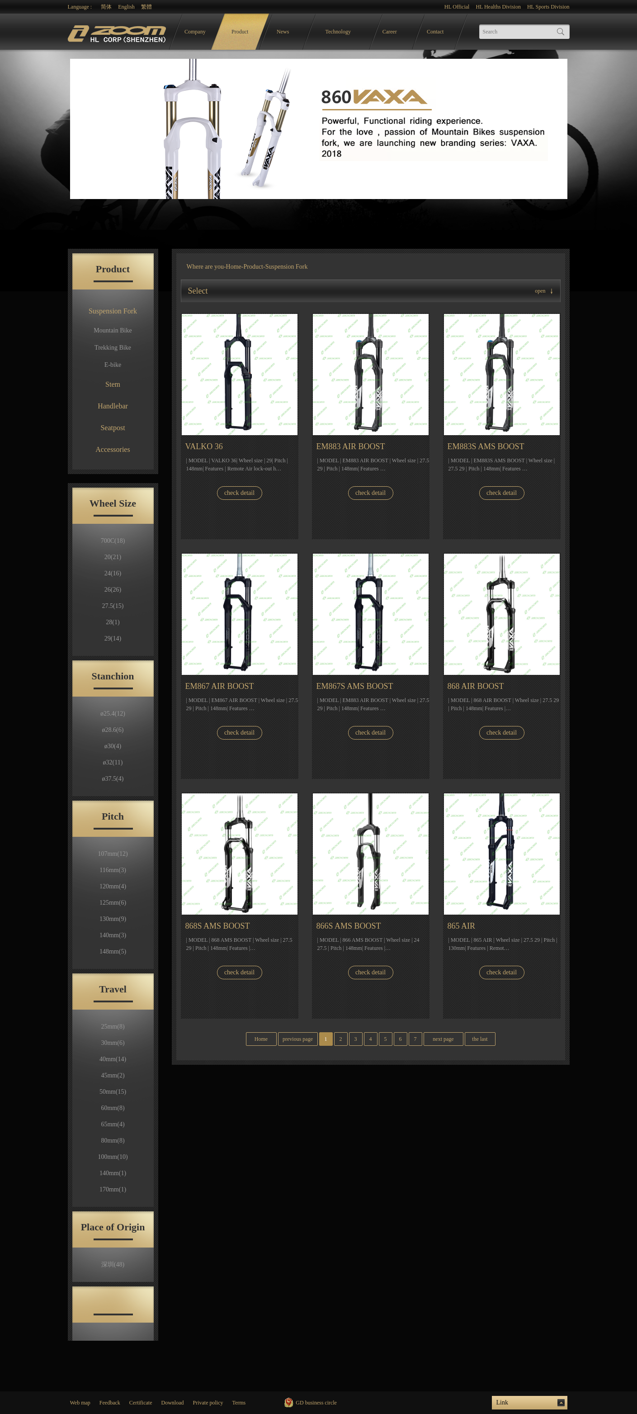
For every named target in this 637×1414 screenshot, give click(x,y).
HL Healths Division (498, 7)
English (126, 7)
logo (118, 32)
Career (389, 31)
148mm (112, 951)
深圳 (112, 1264)
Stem (112, 384)
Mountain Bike (113, 330)
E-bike (112, 364)
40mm (112, 1059)
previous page (298, 1039)
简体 (106, 7)
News (283, 31)
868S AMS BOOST (217, 925)
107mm (112, 853)
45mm (112, 1075)
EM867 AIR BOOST (219, 686)
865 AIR (462, 925)
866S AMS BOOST (348, 925)
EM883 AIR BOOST (350, 446)
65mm (112, 1124)
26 (112, 589)
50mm (112, 1091)
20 (112, 557)
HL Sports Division (548, 7)
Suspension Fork (113, 311)
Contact (435, 31)
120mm (112, 886)
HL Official (457, 7)
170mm (112, 1189)
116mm (112, 870)
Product (239, 31)
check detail (239, 492)
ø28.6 (113, 729)
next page (443, 1039)
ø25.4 (112, 713)
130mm (112, 919)
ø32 (113, 762)
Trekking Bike (112, 347)
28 (112, 622)
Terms (238, 1403)
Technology (337, 31)
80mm (112, 1140)
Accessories (112, 449)
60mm (112, 1108)
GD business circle (316, 1403)
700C (113, 540)
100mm (112, 1156)
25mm (112, 1026)
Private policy (208, 1403)
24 (112, 573)
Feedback (109, 1403)
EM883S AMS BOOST (486, 446)
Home (233, 266)
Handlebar (113, 406)
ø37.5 (113, 778)
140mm (112, 935)
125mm (112, 902)
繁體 (146, 7)
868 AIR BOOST (476, 686)
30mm (112, 1042)
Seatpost (112, 428)
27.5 (113, 606)
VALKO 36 (204, 446)
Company (195, 31)
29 (112, 638)
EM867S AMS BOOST (354, 686)
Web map (80, 1403)
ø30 (112, 746)
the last (479, 1039)
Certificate (140, 1403)
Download (172, 1403)
